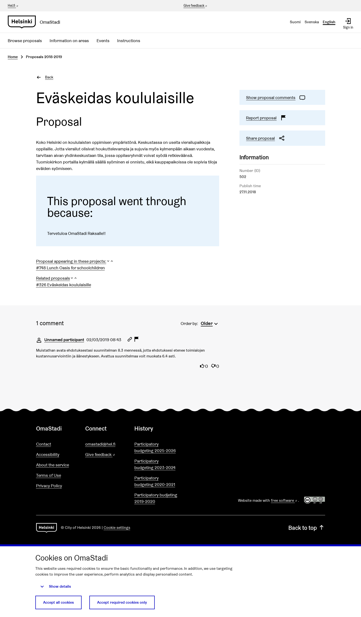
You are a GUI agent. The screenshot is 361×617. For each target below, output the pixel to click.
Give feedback (196, 5)
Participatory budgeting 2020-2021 (154, 481)
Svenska (312, 21)
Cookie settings (117, 527)
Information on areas (69, 40)
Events (103, 40)
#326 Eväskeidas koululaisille (63, 284)
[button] (75, 261)
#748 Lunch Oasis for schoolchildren (70, 267)
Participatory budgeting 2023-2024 (155, 464)
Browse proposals (25, 40)
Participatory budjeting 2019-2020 (155, 498)
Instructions (128, 40)
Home (13, 56)
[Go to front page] (36, 22)
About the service (52, 465)
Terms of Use (48, 475)
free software (284, 500)
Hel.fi (13, 5)
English (329, 21)
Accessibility (47, 454)
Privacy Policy (49, 485)
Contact (43, 444)
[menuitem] (210, 323)
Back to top (306, 528)
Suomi (295, 21)
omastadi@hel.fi (100, 444)
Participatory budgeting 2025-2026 (155, 447)
